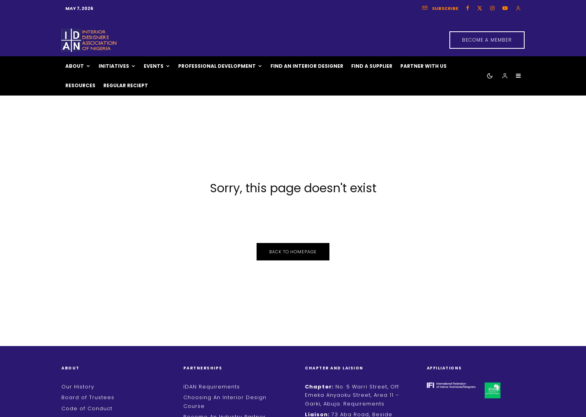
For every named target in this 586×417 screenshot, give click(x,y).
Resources (80, 85)
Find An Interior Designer (306, 66)
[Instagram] (492, 8)
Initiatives (114, 66)
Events (154, 66)
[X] (479, 8)
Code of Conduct (86, 408)
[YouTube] (505, 8)
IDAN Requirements (211, 386)
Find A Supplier (371, 66)
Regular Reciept (125, 85)
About (74, 66)
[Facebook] (467, 8)
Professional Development (217, 66)
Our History (77, 386)
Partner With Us (423, 66)
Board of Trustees (87, 397)
